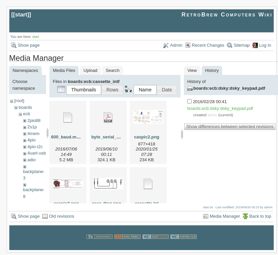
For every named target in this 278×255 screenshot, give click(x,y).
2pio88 (33, 120)
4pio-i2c (35, 146)
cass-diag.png (106, 203)
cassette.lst (147, 203)
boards (25, 107)
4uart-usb (36, 153)
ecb (26, 113)
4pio (31, 139)
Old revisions (61, 218)
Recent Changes (208, 45)
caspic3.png (66, 203)
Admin (176, 45)
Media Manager (225, 218)
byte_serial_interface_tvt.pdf (121, 136)
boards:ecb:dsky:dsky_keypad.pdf (229, 88)
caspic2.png (146, 136)
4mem (33, 133)
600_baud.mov (66, 136)
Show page (29, 45)
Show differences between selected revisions (229, 126)
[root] (19, 100)
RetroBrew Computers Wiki (227, 14)
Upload (90, 70)
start (21, 14)
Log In (265, 45)
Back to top (260, 218)
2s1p (32, 126)
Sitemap (242, 45)
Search (112, 70)
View (192, 70)
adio (31, 159)
